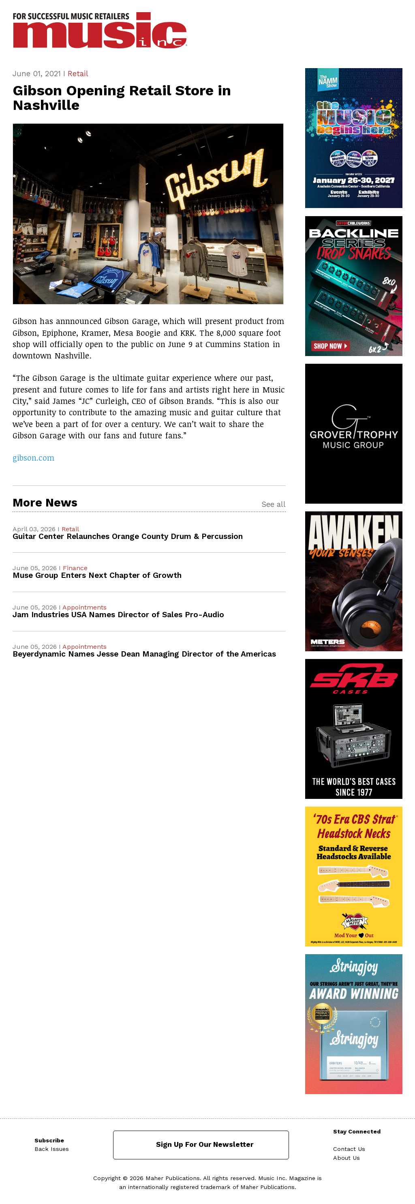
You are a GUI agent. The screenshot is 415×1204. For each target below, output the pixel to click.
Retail (78, 73)
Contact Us (349, 1149)
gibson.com (33, 457)
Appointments (84, 607)
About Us (346, 1158)
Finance (75, 568)
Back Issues (51, 1149)
